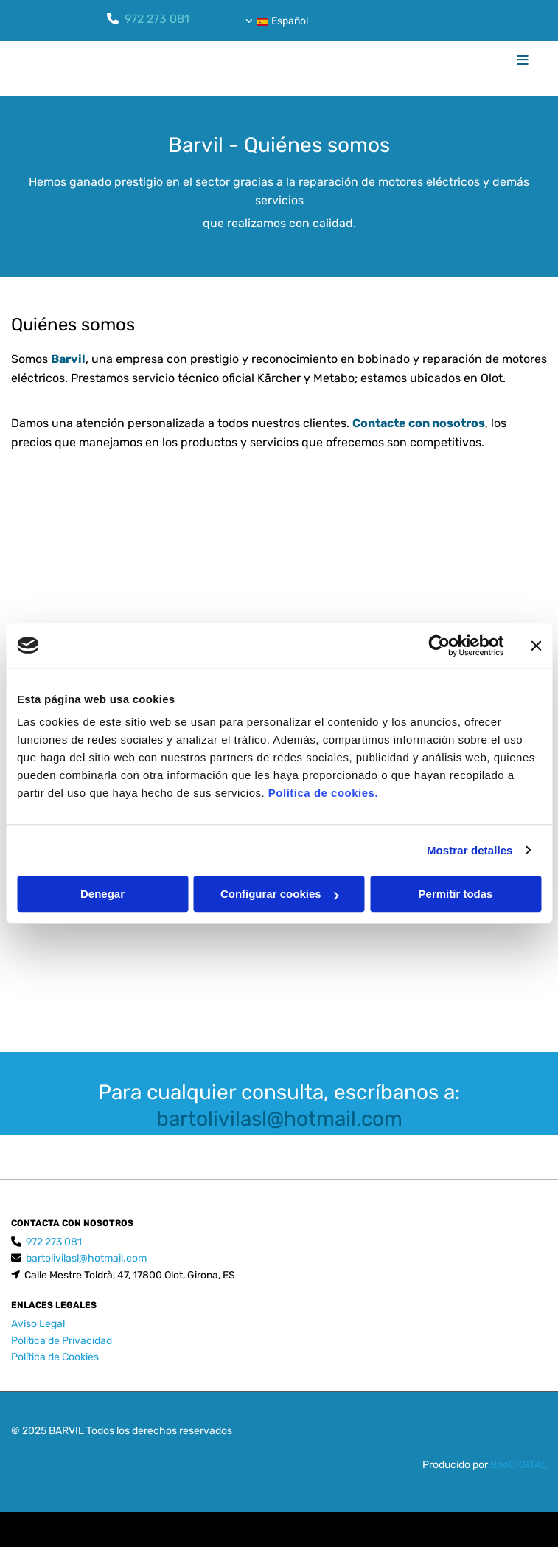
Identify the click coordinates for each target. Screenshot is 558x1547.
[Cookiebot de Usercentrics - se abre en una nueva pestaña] (438, 645)
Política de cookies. (323, 792)
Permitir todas (456, 893)
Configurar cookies (279, 893)
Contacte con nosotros (418, 423)
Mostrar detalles (470, 850)
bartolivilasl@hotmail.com (279, 1119)
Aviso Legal (38, 1324)
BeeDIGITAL (518, 1464)
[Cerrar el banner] (536, 645)
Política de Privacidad (61, 1341)
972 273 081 (157, 19)
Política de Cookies (55, 1357)
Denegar (102, 893)
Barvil (68, 359)
